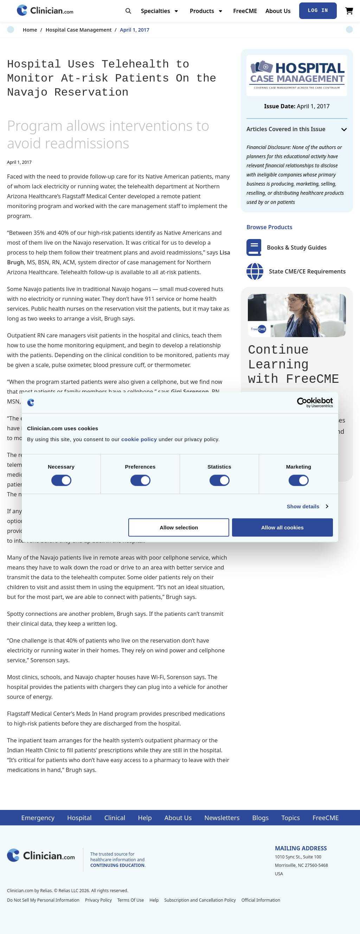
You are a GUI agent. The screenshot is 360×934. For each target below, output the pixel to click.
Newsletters (221, 817)
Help (145, 817)
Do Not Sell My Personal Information (43, 900)
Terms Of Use (130, 900)
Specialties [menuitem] (155, 11)
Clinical (115, 817)
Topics (290, 817)
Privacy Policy (98, 900)
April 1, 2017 (119, 29)
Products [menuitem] (202, 11)
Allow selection (179, 527)
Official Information (261, 900)
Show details (303, 506)
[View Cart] (349, 10)
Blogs (260, 817)
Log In (318, 10)
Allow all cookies (282, 527)
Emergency (37, 817)
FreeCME (245, 11)
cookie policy (139, 439)
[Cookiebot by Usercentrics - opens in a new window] (302, 402)
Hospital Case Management (63, 29)
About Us (277, 11)
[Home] (45, 11)
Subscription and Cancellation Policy (200, 900)
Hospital (79, 817)
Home (14, 29)
